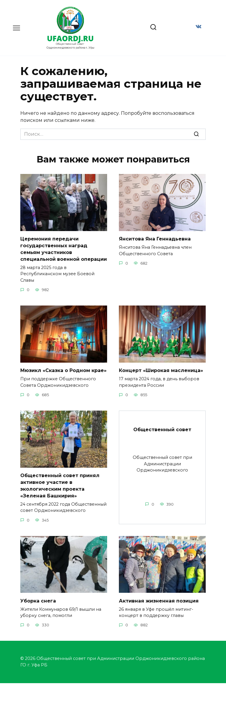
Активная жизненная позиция (159, 599)
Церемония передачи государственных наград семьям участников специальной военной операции (63, 248)
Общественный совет (162, 428)
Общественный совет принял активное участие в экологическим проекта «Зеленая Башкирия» (59, 484)
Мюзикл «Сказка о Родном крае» (63, 370)
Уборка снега (38, 599)
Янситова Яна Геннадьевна (155, 239)
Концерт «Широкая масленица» (161, 370)
